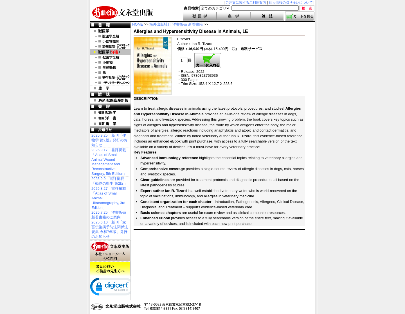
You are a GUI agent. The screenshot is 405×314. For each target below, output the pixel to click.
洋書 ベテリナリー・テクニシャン (110, 82)
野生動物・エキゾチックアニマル (110, 46)
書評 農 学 (110, 123)
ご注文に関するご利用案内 (246, 2)
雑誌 (267, 16)
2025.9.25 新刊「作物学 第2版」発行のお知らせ (109, 140)
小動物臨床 (110, 41)
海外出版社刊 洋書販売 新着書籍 (175, 24)
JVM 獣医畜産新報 (110, 100)
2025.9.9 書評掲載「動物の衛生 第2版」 (109, 181)
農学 (233, 16)
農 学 (110, 88)
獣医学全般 (110, 36)
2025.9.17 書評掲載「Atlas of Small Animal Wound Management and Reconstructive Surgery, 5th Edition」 (109, 162)
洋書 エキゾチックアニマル (110, 77)
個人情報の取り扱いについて (291, 2)
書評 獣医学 (110, 112)
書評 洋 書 (110, 118)
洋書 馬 (110, 72)
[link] (112, 288)
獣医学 (200, 16)
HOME (137, 24)
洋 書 (110, 52)
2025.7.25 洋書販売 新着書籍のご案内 (108, 214)
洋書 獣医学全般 (110, 57)
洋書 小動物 (110, 62)
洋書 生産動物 (110, 67)
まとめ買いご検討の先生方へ (110, 269)
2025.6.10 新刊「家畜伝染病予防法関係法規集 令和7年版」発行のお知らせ (109, 229)
